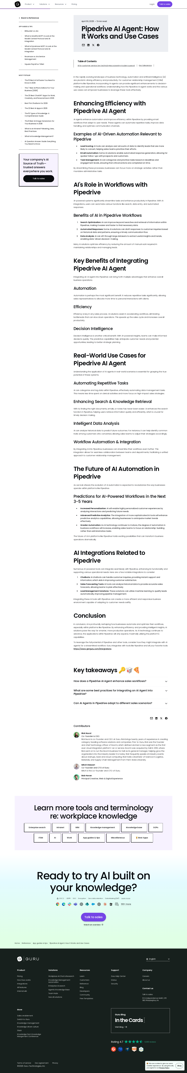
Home (17, 943)
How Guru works (24, 980)
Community (85, 995)
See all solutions (55, 997)
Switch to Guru (23, 1019)
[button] (30, 4)
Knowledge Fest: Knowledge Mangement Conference (29, 1035)
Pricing (74, 4)
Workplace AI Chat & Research (61, 976)
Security (114, 984)
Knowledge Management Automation (59, 981)
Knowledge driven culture (28, 1027)
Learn (82, 976)
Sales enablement (25, 1015)
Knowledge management (28, 1023)
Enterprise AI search (56, 986)
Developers (85, 991)
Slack (19, 1030)
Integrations (22, 984)
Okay (179, 1066)
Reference (26, 943)
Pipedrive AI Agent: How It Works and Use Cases (69, 943)
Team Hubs (53, 993)
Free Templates (86, 998)
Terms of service (24, 1063)
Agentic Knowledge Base (59, 989)
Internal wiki (22, 991)
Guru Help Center (118, 976)
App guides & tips (40, 943)
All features (22, 987)
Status (114, 980)
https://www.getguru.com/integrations (92, 648)
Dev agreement (42, 1063)
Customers (84, 980)
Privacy (55, 1063)
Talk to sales (164, 4)
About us (146, 980)
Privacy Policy (164, 1068)
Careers (145, 976)
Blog (81, 987)
